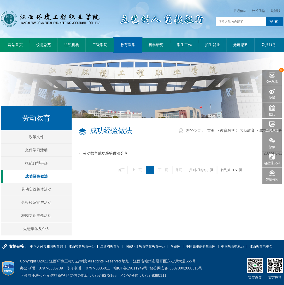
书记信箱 (239, 11)
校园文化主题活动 (36, 216)
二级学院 (99, 45)
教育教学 (127, 45)
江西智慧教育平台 (82, 246)
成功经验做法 (36, 176)
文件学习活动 (36, 150)
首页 (211, 131)
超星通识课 (272, 163)
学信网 (175, 246)
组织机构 (71, 45)
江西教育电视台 (260, 246)
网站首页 (15, 45)
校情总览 (43, 45)
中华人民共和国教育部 (46, 246)
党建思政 (240, 45)
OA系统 (272, 81)
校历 (272, 114)
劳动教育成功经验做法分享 (105, 153)
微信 (272, 147)
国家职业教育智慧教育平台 (145, 246)
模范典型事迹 (36, 163)
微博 (272, 98)
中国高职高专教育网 (200, 246)
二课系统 (272, 130)
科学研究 (156, 45)
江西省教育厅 (110, 246)
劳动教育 (247, 131)
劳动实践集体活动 (36, 189)
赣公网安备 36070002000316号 (176, 268)
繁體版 (275, 11)
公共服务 (268, 45)
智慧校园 (272, 179)
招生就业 (212, 45)
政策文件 (36, 137)
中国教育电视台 (232, 246)
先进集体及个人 (36, 229)
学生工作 (184, 45)
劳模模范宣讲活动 (36, 202)
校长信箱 (258, 11)
